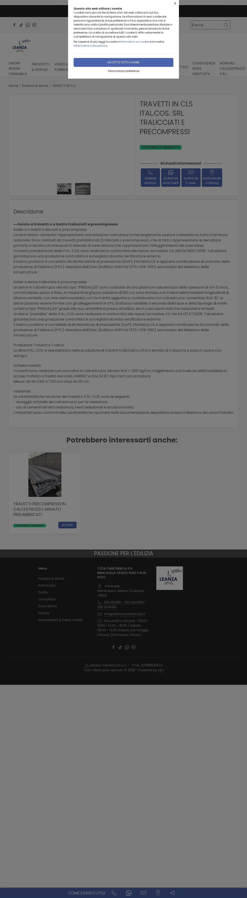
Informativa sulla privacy (91, 46)
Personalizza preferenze (123, 71)
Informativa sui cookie (134, 42)
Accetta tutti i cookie (123, 62)
